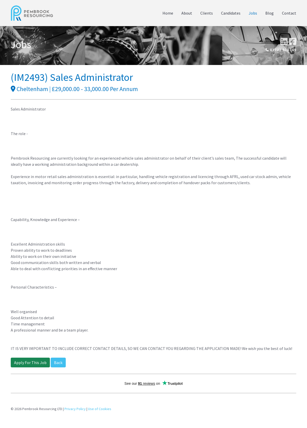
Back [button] (58, 362)
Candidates (230, 13)
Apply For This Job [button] (30, 362)
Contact (289, 13)
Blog (269, 13)
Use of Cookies (99, 409)
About (186, 13)
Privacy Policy (75, 409)
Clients (206, 13)
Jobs (253, 13)
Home (167, 13)
